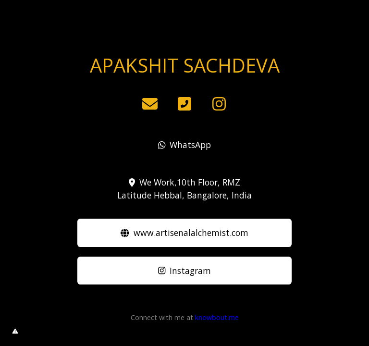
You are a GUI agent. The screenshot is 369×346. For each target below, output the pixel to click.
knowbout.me (217, 317)
